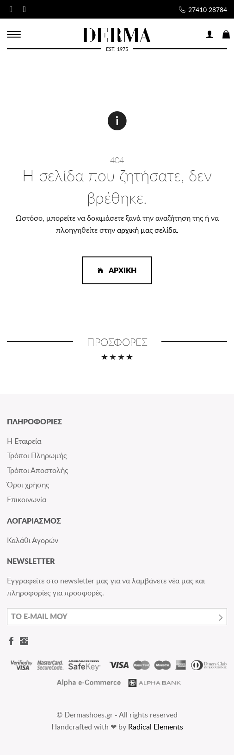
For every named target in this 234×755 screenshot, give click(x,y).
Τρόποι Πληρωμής (37, 455)
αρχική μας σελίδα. (148, 230)
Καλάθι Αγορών (32, 540)
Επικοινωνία (26, 499)
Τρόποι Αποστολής (37, 470)
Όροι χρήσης (28, 485)
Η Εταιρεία (24, 441)
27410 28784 (207, 9)
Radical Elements (155, 727)
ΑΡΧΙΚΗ (117, 270)
